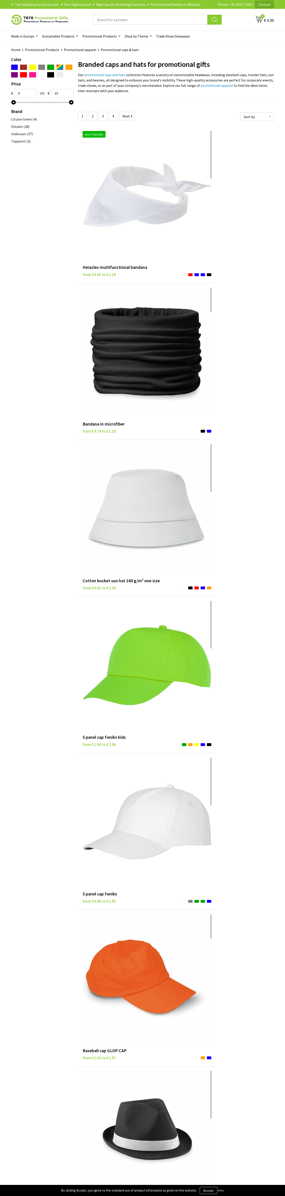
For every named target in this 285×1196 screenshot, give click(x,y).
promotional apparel (217, 85)
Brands (153, 1073)
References (221, 1087)
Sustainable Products (58, 36)
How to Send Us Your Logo (102, 1107)
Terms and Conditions (164, 1094)
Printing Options (96, 1094)
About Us (220, 1073)
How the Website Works (101, 1087)
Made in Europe (22, 36)
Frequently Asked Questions (104, 1073)
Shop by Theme (136, 36)
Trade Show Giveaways (173, 36)
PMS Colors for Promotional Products (112, 1100)
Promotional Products (99, 36)
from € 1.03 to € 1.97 (229, 295)
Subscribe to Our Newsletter (169, 1107)
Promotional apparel (80, 50)
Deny (221, 1190)
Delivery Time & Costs (99, 1080)
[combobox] (150, 20)
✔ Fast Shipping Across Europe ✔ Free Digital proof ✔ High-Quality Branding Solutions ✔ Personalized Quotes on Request (105, 4)
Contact (264, 4)
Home (15, 50)
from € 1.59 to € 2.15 (164, 578)
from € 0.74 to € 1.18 (164, 200)
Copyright (155, 1100)
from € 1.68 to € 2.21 (229, 578)
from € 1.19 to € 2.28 (99, 483)
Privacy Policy (158, 1080)
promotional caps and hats (104, 75)
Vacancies (220, 1080)
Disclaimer (156, 1087)
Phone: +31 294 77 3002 (235, 4)
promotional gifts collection (121, 1028)
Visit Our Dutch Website (231, 1094)
